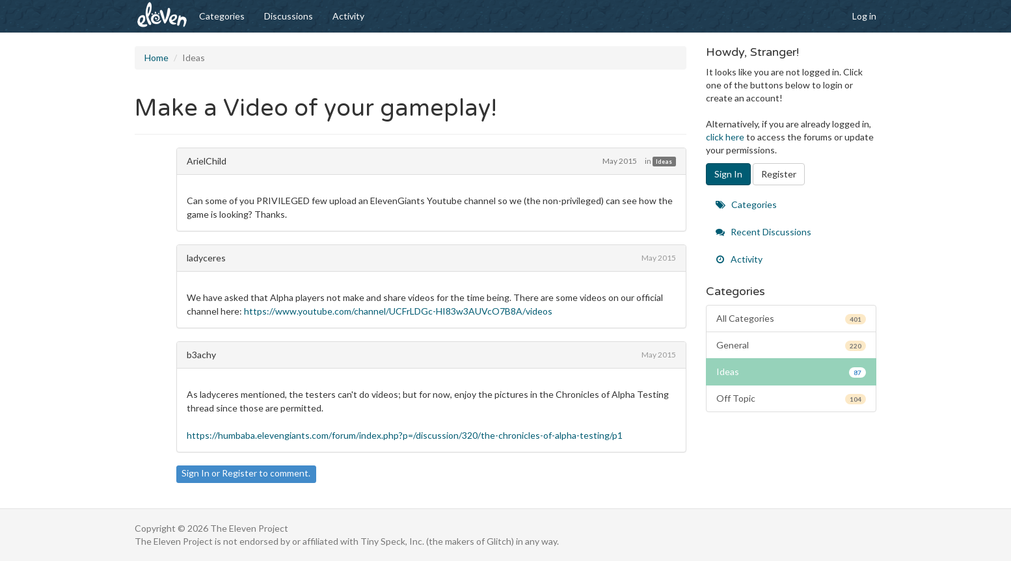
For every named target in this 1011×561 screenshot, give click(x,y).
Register (239, 472)
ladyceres (206, 257)
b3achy (201, 354)
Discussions (288, 15)
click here (725, 136)
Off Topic (791, 398)
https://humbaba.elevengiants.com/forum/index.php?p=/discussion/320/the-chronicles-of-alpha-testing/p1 (405, 435)
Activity (348, 15)
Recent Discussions (763, 231)
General (791, 345)
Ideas (664, 161)
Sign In (195, 472)
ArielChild (206, 160)
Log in (864, 15)
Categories (222, 15)
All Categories (791, 318)
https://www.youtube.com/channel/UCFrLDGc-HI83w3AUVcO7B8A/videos (398, 311)
